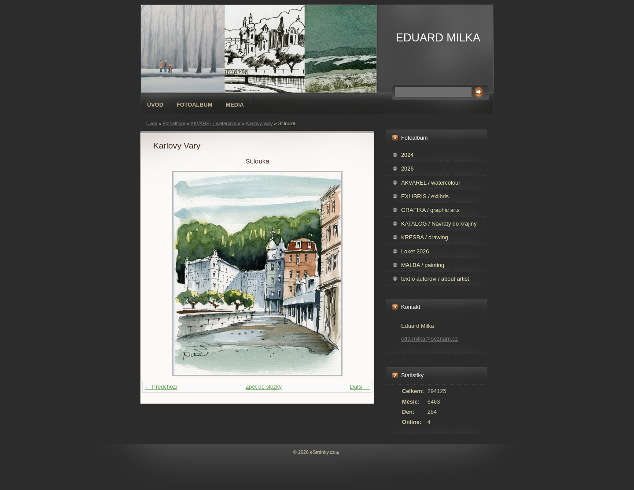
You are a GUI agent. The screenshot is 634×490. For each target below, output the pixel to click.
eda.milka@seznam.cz (429, 338)
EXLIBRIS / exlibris (425, 196)
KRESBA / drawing (424, 237)
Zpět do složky (263, 386)
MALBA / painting (422, 265)
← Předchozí (161, 386)
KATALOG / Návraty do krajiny (439, 223)
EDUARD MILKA (438, 37)
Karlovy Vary (259, 123)
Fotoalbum (195, 104)
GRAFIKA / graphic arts (430, 210)
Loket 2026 (415, 251)
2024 (407, 155)
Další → (360, 386)
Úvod (155, 104)
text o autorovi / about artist (435, 278)
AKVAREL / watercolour (215, 123)
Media (235, 104)
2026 (407, 168)
